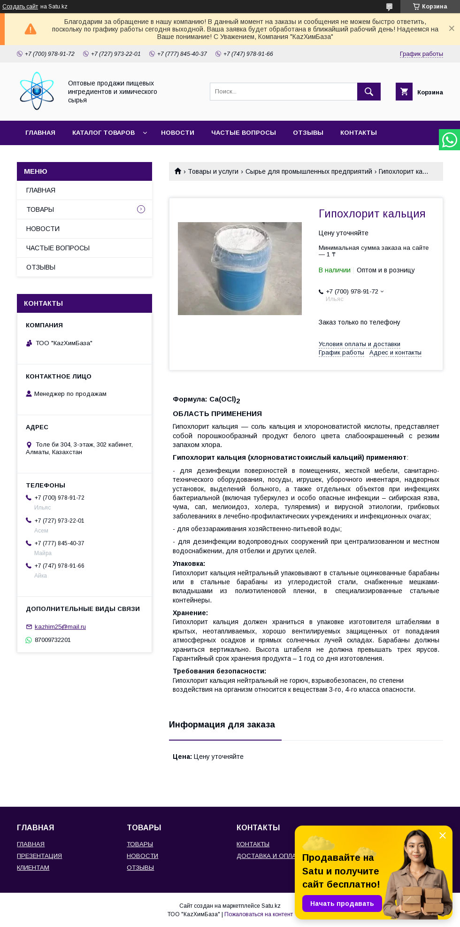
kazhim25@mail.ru (60, 626)
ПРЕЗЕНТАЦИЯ (39, 855)
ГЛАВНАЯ (40, 132)
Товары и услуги (213, 171)
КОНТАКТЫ (358, 132)
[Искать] (369, 91)
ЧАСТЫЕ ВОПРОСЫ (243, 132)
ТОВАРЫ (40, 209)
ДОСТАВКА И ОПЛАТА (270, 855)
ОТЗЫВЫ (308, 132)
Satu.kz (271, 906)
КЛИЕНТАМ (33, 867)
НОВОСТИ (177, 132)
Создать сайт (20, 6)
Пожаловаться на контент (258, 914)
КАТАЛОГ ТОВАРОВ (103, 132)
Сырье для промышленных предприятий (308, 171)
